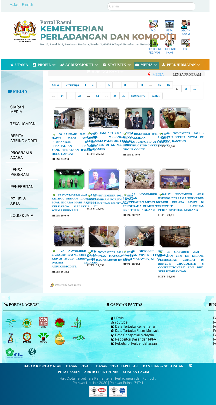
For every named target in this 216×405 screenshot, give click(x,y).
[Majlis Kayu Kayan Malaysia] (14, 352)
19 (194, 88)
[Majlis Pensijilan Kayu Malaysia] (33, 352)
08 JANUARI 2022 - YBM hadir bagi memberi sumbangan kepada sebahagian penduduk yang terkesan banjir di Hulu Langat (75, 143)
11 (142, 85)
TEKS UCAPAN (23, 124)
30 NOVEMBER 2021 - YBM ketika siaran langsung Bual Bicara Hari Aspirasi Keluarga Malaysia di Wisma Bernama (75, 202)
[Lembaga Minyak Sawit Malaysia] (11, 322)
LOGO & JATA (21, 215)
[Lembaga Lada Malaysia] (76, 322)
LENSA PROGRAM (19, 172)
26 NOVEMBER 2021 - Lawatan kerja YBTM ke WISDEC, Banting (181, 137)
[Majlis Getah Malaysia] (79, 337)
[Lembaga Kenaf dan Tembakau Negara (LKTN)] (11, 337)
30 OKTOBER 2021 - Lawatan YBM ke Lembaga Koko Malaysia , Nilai (146, 255)
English (27, 5)
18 (185, 88)
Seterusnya (72, 85)
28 (79, 95)
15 (159, 85)
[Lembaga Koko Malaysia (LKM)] (60, 322)
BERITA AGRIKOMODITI (23, 138)
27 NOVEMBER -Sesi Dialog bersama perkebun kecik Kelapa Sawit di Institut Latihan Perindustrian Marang (181, 202)
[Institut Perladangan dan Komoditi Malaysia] (27, 337)
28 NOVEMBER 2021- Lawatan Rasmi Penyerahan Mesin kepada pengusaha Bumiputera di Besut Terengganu (146, 202)
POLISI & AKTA (18, 201)
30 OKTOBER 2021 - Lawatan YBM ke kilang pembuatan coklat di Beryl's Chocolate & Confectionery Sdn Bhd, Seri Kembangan (181, 261)
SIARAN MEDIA (17, 109)
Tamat (155, 95)
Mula (55, 85)
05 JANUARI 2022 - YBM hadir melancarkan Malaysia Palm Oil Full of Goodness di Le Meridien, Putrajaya (110, 141)
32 (97, 95)
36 (115, 95)
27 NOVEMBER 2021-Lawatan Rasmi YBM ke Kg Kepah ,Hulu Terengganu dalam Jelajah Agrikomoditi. (75, 258)
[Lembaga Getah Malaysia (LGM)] (27, 322)
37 (123, 95)
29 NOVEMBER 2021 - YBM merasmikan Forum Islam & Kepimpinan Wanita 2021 (110, 199)
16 (168, 85)
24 (62, 95)
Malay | (15, 5)
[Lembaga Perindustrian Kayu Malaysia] (44, 322)
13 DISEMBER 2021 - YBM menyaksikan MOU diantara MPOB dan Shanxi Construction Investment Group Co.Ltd (146, 141)
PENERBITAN (21, 187)
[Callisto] (98, 391)
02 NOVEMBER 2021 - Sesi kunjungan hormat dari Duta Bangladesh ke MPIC (110, 256)
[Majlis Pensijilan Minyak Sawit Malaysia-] (60, 337)
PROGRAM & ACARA (21, 155)
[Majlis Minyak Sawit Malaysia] (44, 337)
